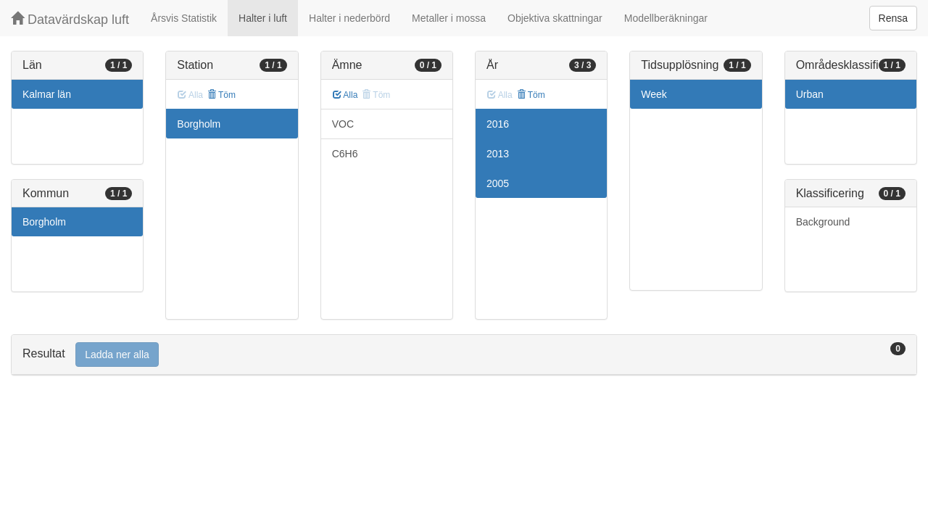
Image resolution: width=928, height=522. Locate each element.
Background (823, 222)
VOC (343, 124)
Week (654, 94)
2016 (497, 124)
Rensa (893, 18)
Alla (345, 95)
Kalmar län (46, 94)
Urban (810, 94)
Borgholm (44, 222)
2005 (497, 183)
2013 (497, 154)
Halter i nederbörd (349, 18)
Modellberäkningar (666, 18)
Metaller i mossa (449, 18)
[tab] (464, 355)
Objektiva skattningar (555, 18)
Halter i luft (263, 18)
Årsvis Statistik (184, 18)
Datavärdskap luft (70, 19)
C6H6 (345, 154)
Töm (221, 95)
